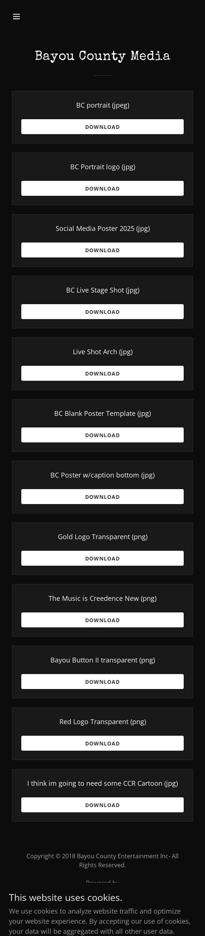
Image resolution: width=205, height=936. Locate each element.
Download (102, 126)
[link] (102, 893)
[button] (30, 16)
